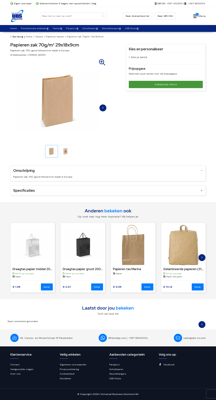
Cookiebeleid (67, 373)
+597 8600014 (196, 3)
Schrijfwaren (89, 28)
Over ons (15, 373)
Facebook (167, 364)
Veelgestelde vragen (21, 369)
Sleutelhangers (110, 28)
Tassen (39, 36)
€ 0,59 (117, 287)
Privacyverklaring (69, 369)
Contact (15, 364)
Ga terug (18, 36)
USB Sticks (131, 28)
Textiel (56, 28)
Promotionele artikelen (33, 28)
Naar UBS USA (165, 16)
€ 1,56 (16, 287)
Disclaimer (65, 378)
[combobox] (70, 16)
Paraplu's (71, 28)
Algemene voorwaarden (73, 364)
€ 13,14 (167, 287)
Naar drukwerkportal (137, 16)
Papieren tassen (55, 36)
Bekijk (47, 286)
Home (29, 36)
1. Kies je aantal (138, 57)
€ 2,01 (67, 287)
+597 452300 (175, 3)
